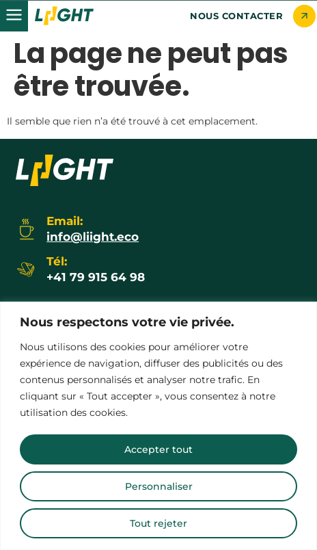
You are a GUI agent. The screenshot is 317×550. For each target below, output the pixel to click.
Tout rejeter (158, 523)
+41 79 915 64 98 (95, 277)
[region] (158, 426)
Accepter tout (158, 449)
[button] (14, 16)
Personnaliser (159, 486)
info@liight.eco (92, 237)
